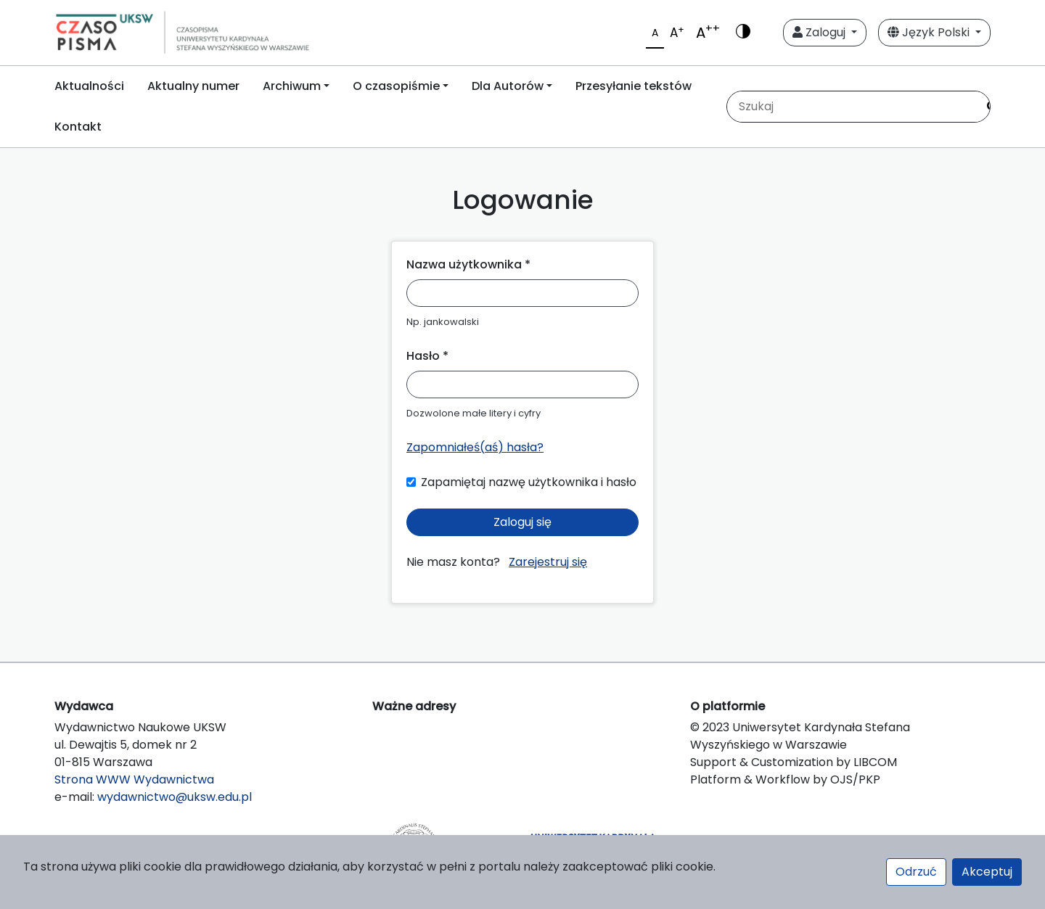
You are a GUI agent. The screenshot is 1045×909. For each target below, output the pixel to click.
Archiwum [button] (292, 86)
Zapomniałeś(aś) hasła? (475, 447)
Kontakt (78, 126)
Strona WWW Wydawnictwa (134, 779)
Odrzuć (916, 871)
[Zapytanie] (852, 107)
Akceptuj (987, 871)
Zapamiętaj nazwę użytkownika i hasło (528, 482)
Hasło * (427, 355)
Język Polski (930, 32)
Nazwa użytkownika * (468, 264)
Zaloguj (820, 32)
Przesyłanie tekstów (633, 86)
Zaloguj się (522, 522)
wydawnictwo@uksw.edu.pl (174, 797)
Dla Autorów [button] (508, 86)
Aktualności (89, 86)
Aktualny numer (193, 86)
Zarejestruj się (548, 562)
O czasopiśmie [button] (396, 86)
